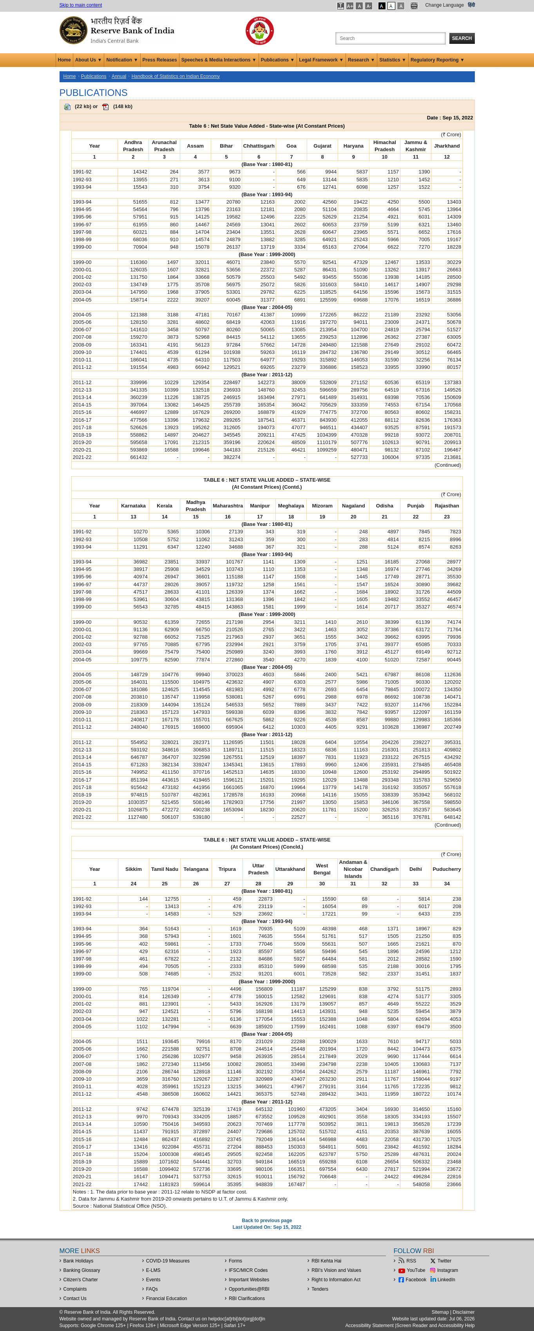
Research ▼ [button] (361, 60)
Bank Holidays (78, 1261)
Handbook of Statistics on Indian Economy (176, 76)
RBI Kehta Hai (326, 1261)
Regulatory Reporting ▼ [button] (438, 60)
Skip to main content (81, 5)
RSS (411, 1261)
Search (462, 38)
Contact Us (75, 1298)
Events (153, 1279)
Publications (94, 76)
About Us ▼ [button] (88, 60)
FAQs (152, 1289)
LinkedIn (446, 1279)
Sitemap (440, 1312)
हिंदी (471, 5)
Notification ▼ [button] (122, 60)
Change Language (444, 5)
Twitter (444, 1261)
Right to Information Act (335, 1279)
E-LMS (153, 1270)
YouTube (416, 1270)
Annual (119, 76)
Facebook (416, 1279)
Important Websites (249, 1279)
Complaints (75, 1289)
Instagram (447, 1270)
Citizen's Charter (80, 1279)
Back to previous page (267, 1220)
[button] (341, 6)
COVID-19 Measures (168, 1261)
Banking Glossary (81, 1270)
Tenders (319, 1289)
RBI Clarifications (247, 1298)
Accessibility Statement (370, 1325)
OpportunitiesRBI (249, 1289)
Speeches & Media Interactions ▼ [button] (219, 60)
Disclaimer (463, 1312)
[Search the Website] (390, 38)
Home (64, 60)
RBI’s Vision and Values (336, 1270)
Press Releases (160, 60)
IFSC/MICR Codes (248, 1270)
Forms (235, 1261)
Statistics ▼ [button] (392, 60)
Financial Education (166, 1298)
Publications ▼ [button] (278, 60)
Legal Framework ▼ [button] (321, 60)
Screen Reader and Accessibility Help (435, 1325)
